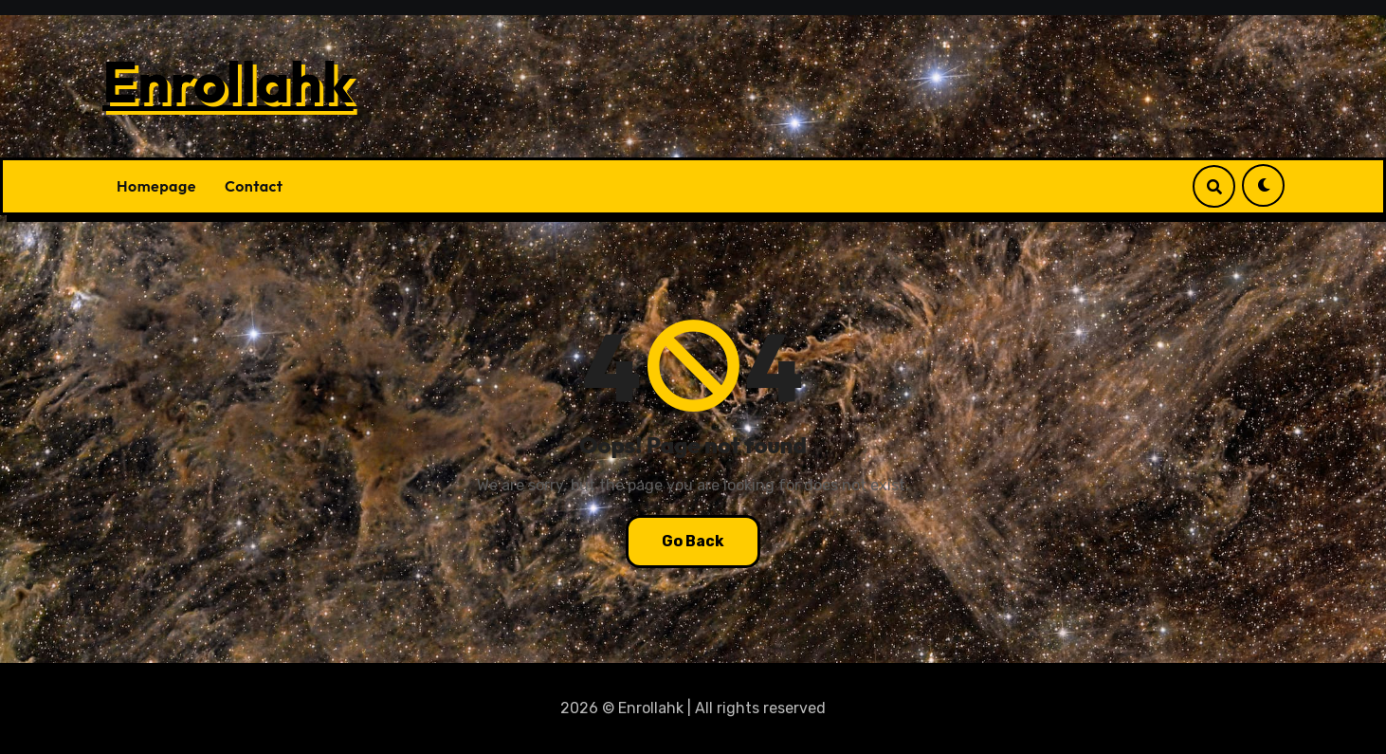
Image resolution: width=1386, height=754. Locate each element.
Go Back (693, 541)
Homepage (156, 185)
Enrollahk (228, 82)
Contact (254, 185)
